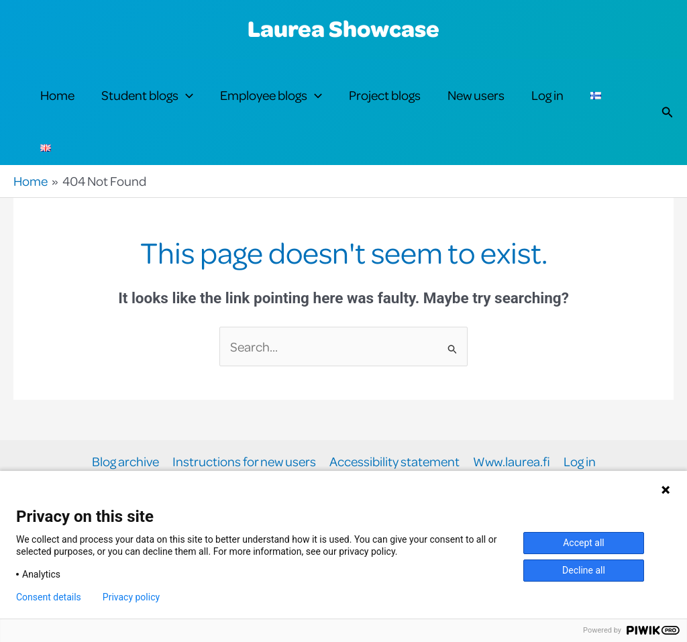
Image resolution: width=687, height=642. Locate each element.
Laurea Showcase (343, 28)
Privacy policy (131, 597)
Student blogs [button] (147, 95)
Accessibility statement (394, 461)
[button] (185, 95)
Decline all (583, 570)
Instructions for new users (244, 461)
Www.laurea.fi (511, 461)
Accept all (583, 542)
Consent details (48, 597)
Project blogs (385, 95)
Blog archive (125, 461)
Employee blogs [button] (271, 95)
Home (57, 95)
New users (476, 95)
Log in (547, 95)
